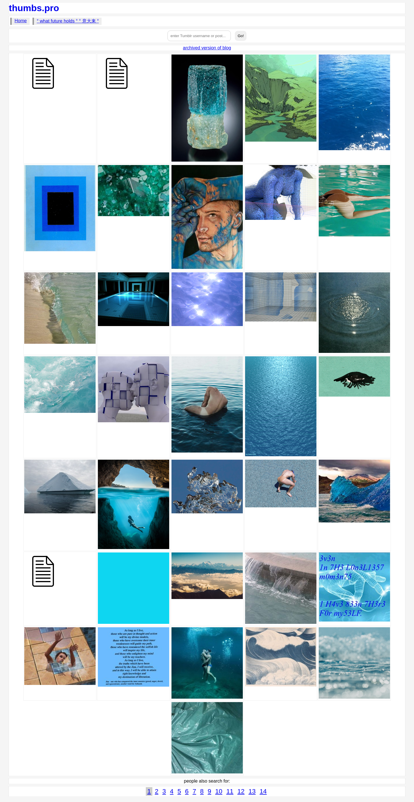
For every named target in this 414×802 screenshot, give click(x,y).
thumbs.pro (34, 8)
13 (252, 791)
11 (229, 791)
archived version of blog (207, 47)
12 (241, 791)
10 (218, 791)
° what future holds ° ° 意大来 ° (68, 21)
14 (263, 791)
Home (21, 20)
